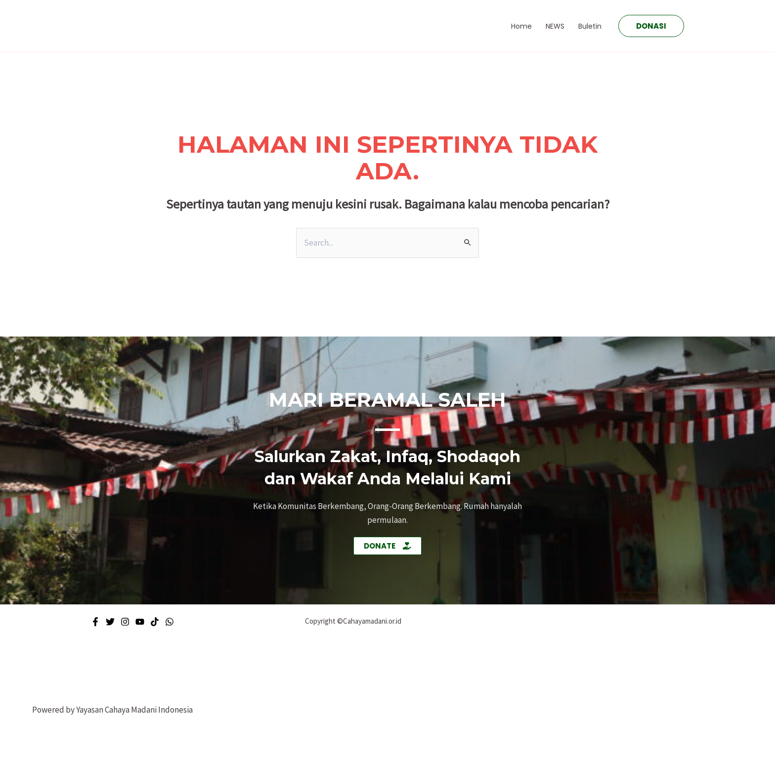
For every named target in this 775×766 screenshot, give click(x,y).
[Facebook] (95, 621)
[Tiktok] (154, 621)
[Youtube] (139, 621)
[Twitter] (110, 621)
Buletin (590, 26)
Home (521, 26)
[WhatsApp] (169, 621)
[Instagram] (125, 621)
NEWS (555, 26)
